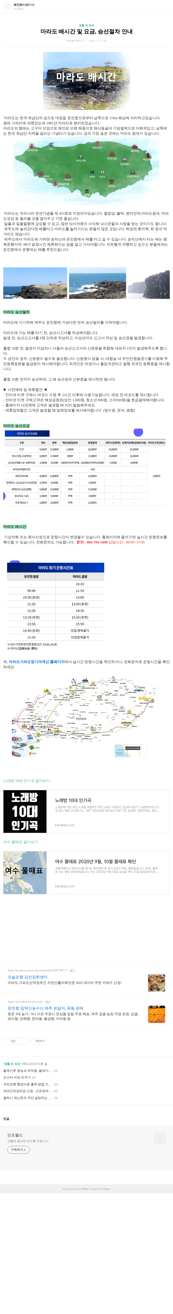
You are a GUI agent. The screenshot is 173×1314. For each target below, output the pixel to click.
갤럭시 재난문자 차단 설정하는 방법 (28, 1098)
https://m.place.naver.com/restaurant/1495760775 (37, 970)
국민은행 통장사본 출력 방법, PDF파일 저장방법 (28, 1084)
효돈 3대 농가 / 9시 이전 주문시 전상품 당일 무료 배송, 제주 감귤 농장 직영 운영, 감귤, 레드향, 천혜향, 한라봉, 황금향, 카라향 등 (73, 1016)
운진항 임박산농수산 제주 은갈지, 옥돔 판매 (45, 1008)
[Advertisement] (86, 931)
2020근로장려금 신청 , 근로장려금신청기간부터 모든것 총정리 (28, 1091)
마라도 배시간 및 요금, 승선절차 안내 (86, 31)
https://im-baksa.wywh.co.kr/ (25, 1001)
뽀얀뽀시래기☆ (24, 4)
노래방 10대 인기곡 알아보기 (26, 781)
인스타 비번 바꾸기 (17, 1077)
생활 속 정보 (86, 25)
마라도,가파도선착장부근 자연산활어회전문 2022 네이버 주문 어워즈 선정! (65, 983)
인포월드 (15, 1135)
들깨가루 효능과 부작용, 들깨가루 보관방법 (28, 1070)
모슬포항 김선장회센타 (28, 977)
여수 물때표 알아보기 (20, 842)
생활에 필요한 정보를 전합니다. (28, 1141)
